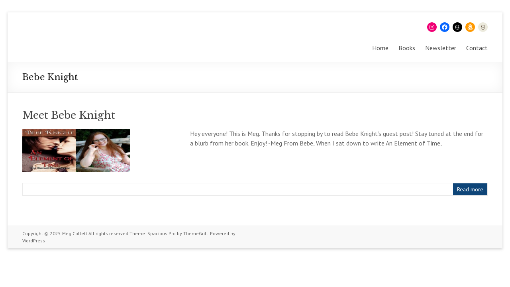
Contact (477, 48)
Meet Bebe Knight (68, 115)
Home (380, 48)
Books (406, 48)
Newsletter (440, 48)
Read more (470, 189)
